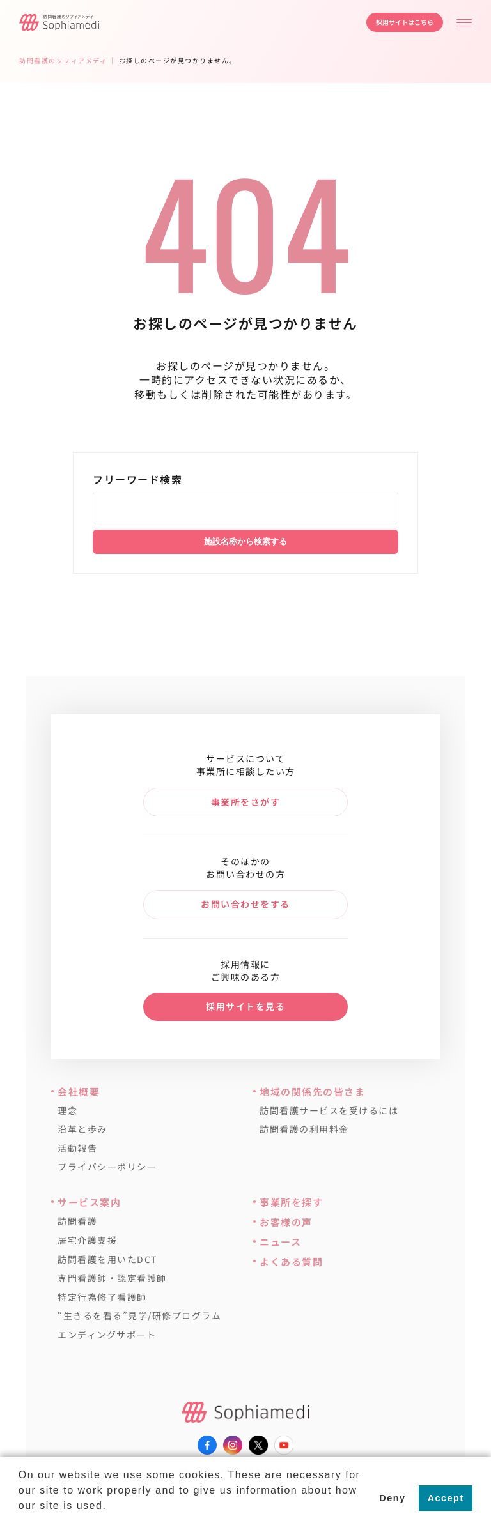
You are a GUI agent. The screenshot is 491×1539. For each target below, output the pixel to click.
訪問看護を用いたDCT (107, 1259)
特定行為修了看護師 (102, 1297)
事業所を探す (291, 1202)
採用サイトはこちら (404, 22)
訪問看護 (77, 1221)
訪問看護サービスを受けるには (329, 1111)
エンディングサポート (107, 1335)
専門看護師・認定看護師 (112, 1278)
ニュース (280, 1241)
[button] (20, 1522)
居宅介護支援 (87, 1240)
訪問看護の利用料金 (304, 1129)
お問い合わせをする (245, 904)
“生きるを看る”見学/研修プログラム (139, 1316)
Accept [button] (446, 1498)
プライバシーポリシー (107, 1167)
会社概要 (79, 1091)
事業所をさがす (246, 801)
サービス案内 (89, 1202)
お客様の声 (286, 1222)
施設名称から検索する (245, 541)
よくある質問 (291, 1261)
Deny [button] (392, 1498)
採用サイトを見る (245, 1006)
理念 (67, 1111)
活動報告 (77, 1148)
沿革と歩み (82, 1129)
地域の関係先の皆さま (312, 1091)
